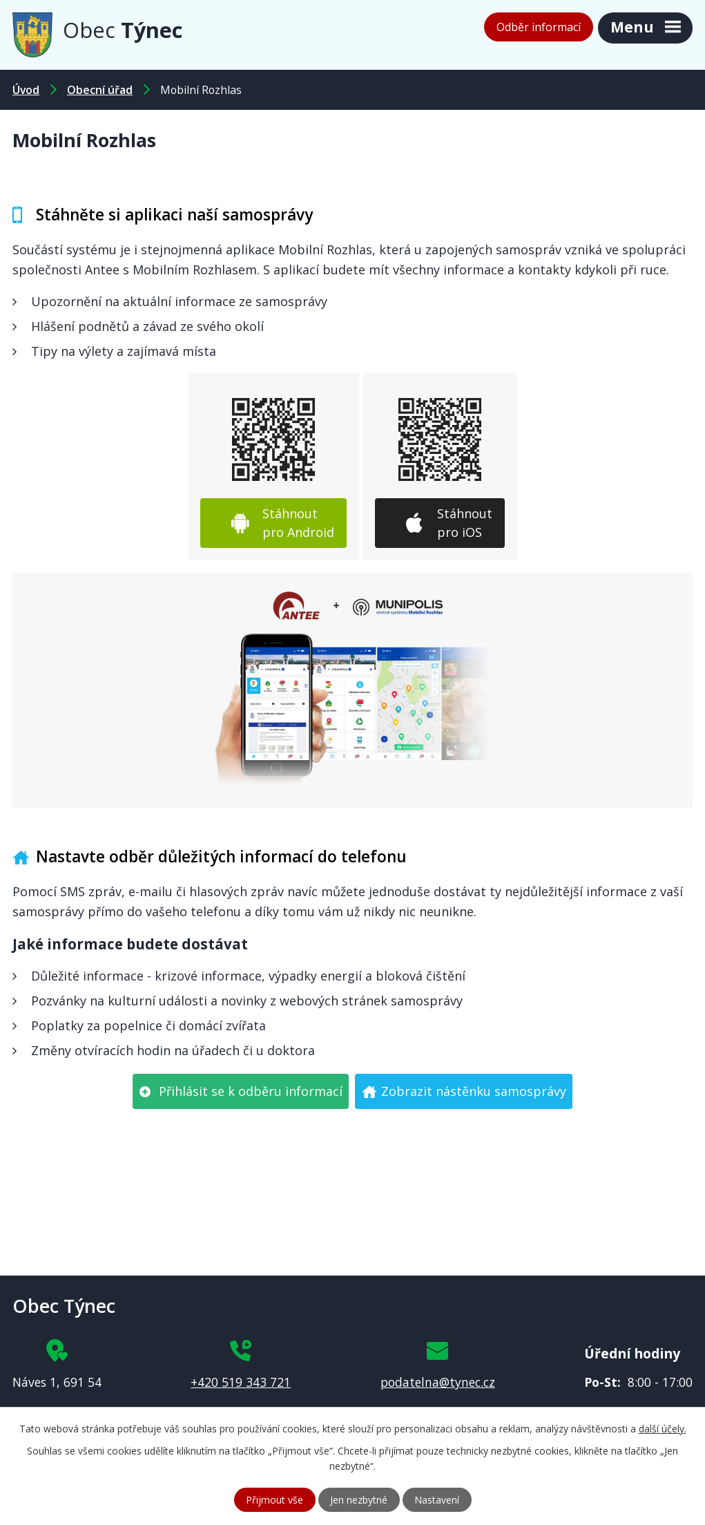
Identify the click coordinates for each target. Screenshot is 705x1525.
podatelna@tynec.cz (437, 1382)
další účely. (662, 1428)
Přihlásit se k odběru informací (250, 1091)
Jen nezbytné (358, 1499)
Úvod (25, 89)
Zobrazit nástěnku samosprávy (473, 1091)
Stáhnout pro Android (298, 522)
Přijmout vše (274, 1499)
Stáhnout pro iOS (464, 522)
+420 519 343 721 (241, 1382)
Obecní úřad (100, 89)
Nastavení (436, 1499)
